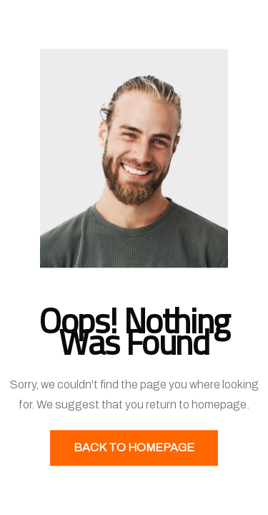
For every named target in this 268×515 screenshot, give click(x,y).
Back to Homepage (134, 448)
